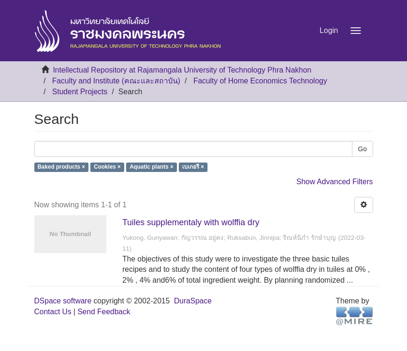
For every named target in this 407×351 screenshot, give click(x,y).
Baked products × (61, 167)
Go (362, 149)
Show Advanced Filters (334, 182)
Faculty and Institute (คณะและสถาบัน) (116, 81)
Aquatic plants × (151, 167)
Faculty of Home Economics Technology (260, 81)
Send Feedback (104, 312)
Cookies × (107, 167)
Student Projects (79, 92)
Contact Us (53, 312)
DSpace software (63, 301)
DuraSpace (193, 301)
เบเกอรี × (193, 167)
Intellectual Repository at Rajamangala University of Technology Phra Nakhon (182, 70)
